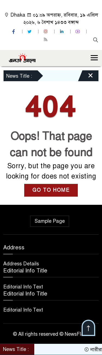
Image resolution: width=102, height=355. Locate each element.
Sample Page (50, 221)
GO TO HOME (51, 190)
